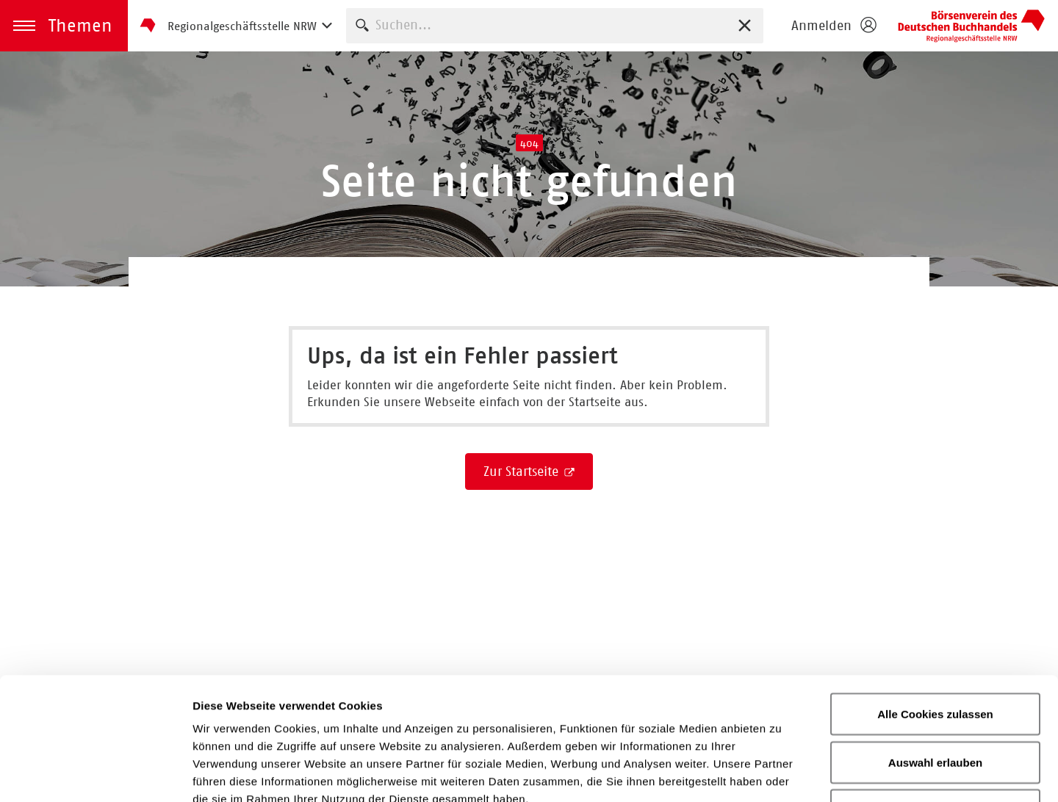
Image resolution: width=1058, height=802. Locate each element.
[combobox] (554, 25)
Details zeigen (781, 773)
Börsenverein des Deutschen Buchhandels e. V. (971, 25)
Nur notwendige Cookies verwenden (935, 697)
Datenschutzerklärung (485, 694)
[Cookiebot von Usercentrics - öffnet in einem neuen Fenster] (95, 773)
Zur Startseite (522, 471)
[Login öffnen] (833, 26)
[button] (64, 25)
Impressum (620, 694)
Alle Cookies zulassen (935, 591)
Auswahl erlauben (935, 640)
